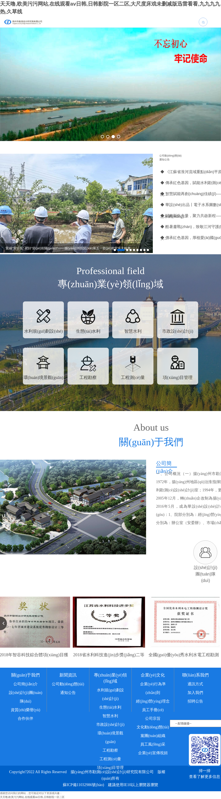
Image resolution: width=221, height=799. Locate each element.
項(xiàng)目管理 (110, 774)
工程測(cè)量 (110, 765)
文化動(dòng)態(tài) (153, 733)
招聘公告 (195, 708)
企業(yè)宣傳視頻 (153, 759)
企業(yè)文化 (153, 681)
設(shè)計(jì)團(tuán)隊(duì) (25, 703)
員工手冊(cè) (153, 716)
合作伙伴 (25, 725)
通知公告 (164, 159)
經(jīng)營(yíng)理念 (153, 708)
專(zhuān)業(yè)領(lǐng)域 (110, 684)
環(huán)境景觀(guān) (110, 743)
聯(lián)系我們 (195, 681)
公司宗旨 (153, 725)
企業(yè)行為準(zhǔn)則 (153, 694)
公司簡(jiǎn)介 (25, 690)
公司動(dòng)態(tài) (170, 155)
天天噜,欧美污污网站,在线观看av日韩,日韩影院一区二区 (32, 797)
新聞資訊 (68, 681)
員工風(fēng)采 (152, 751)
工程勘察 (110, 757)
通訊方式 (195, 690)
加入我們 (195, 699)
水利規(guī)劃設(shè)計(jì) (110, 700)
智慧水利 (110, 722)
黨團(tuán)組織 (152, 742)
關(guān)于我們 (25, 681)
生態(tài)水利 (110, 714)
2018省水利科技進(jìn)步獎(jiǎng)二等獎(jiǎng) (109, 658)
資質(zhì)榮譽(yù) (25, 716)
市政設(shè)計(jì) (110, 731)
